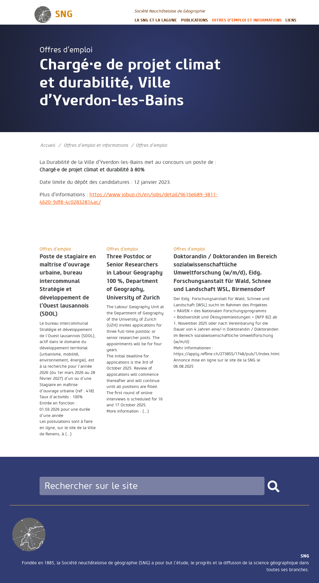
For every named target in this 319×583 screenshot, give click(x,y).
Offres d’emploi (66, 50)
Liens (290, 20)
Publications (194, 20)
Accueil (47, 145)
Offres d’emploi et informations (247, 20)
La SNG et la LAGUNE (156, 20)
